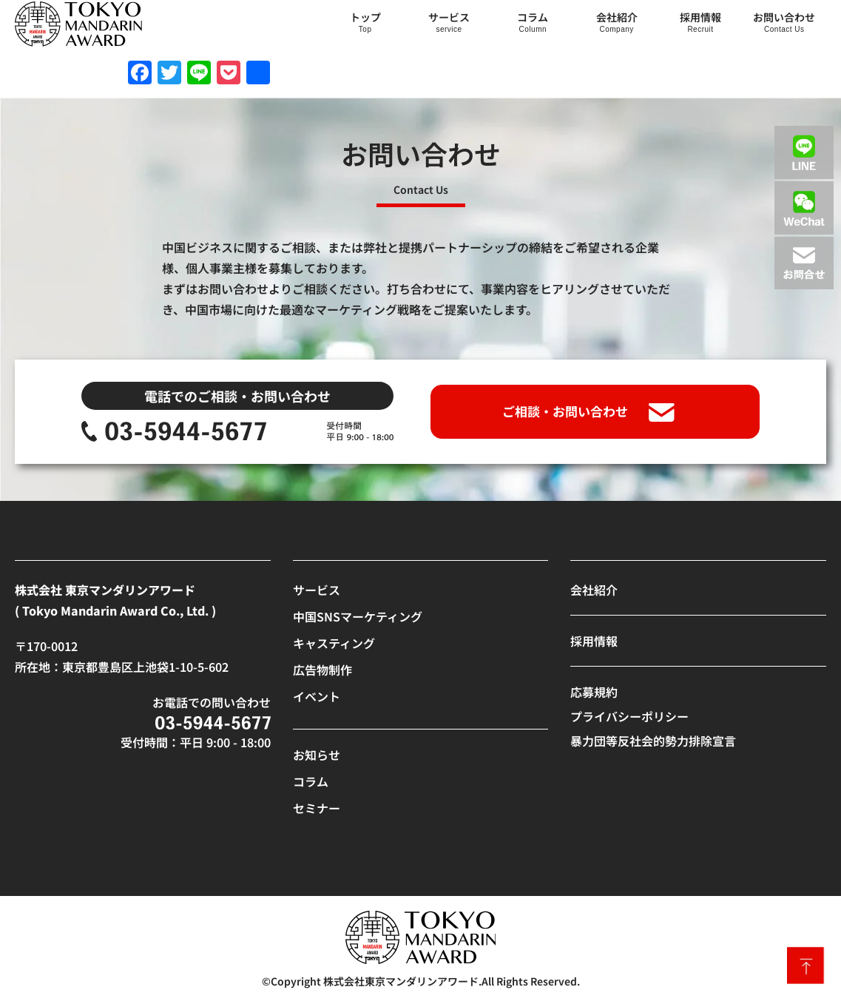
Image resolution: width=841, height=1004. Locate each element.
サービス (449, 17)
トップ (365, 17)
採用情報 (700, 17)
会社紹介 (617, 17)
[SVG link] (78, 24)
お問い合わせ (784, 17)
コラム (532, 17)
